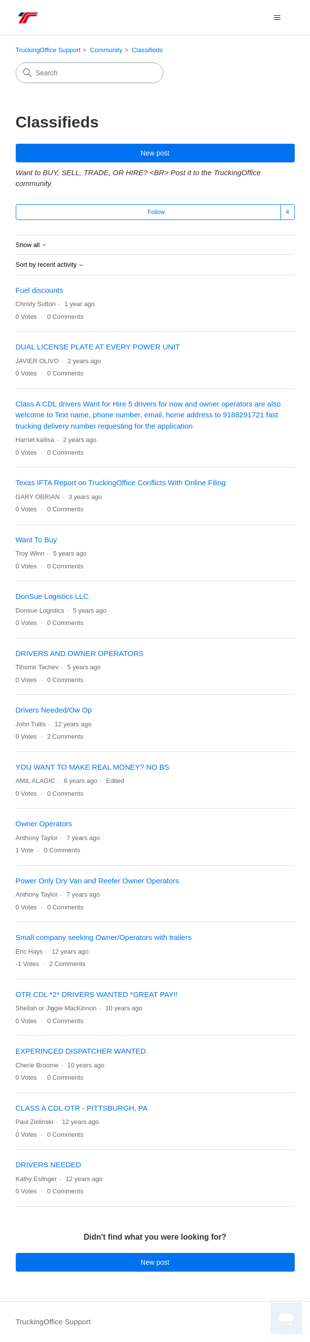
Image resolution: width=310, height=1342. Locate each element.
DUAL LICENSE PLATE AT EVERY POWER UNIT (98, 347)
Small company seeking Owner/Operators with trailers (104, 937)
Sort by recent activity (50, 264)
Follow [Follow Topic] (156, 212)
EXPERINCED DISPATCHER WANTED (81, 1051)
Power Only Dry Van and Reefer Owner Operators (97, 880)
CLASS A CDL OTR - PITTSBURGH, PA (82, 1108)
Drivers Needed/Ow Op (54, 710)
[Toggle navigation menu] (277, 18)
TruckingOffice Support (48, 50)
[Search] (89, 73)
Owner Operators (44, 823)
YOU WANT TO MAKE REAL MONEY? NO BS (92, 767)
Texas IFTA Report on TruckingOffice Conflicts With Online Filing (121, 482)
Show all (32, 245)
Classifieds (147, 50)
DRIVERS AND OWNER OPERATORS (80, 653)
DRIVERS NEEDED (48, 1164)
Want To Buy (36, 539)
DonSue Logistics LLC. (53, 596)
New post (155, 153)
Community (106, 50)
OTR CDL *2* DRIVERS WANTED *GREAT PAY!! (97, 994)
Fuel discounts (39, 290)
